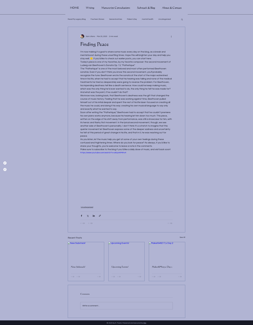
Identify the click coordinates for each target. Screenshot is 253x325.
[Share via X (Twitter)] (87, 216)
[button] (90, 8)
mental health (147, 19)
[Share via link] (100, 216)
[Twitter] (4, 163)
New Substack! (78, 266)
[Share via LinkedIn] (94, 216)
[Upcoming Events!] (127, 252)
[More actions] (171, 36)
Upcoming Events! (120, 266)
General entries (115, 19)
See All (182, 237)
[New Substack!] (86, 252)
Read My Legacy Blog (77, 19)
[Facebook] (4, 169)
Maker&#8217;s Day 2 (162, 266)
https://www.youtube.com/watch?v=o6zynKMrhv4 (103, 153)
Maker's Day (132, 19)
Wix (144, 323)
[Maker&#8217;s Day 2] (167, 252)
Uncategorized (164, 19)
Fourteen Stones (97, 19)
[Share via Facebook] (81, 216)
